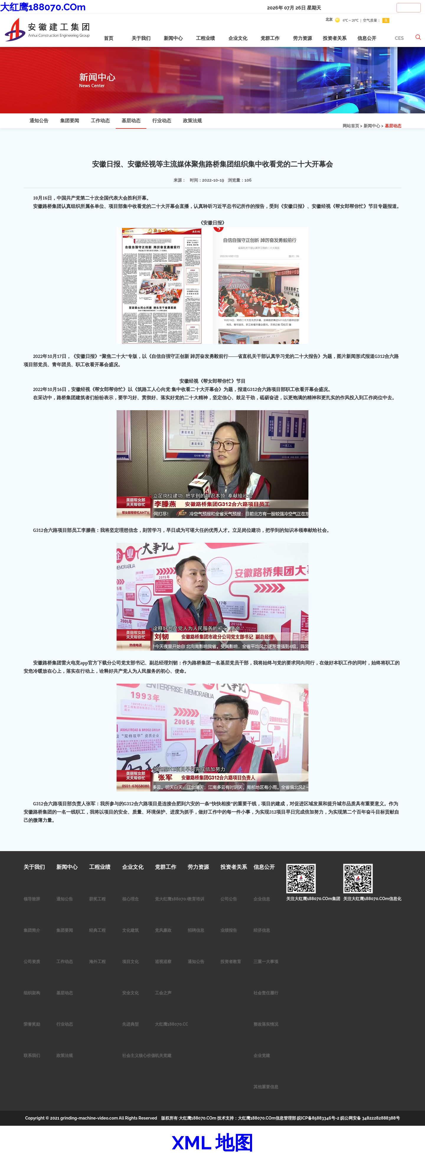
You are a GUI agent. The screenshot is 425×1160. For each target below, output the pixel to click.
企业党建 (262, 1055)
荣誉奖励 (32, 1024)
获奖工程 (97, 899)
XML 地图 (212, 1143)
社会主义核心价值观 (140, 1055)
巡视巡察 (163, 961)
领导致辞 (32, 899)
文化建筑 (130, 930)
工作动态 (100, 120)
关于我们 (141, 38)
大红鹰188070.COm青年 (178, 1024)
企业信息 (262, 899)
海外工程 (97, 961)
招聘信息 (196, 930)
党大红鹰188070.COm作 (178, 899)
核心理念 (130, 899)
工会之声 (163, 992)
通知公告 (39, 120)
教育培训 (196, 899)
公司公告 (228, 899)
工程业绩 (205, 38)
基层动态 (393, 125)
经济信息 (262, 930)
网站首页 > (352, 125)
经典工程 (97, 930)
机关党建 (163, 1055)
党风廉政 (163, 930)
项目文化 (130, 961)
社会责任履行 (266, 992)
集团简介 (32, 930)
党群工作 (270, 38)
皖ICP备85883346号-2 (318, 1118)
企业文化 (237, 38)
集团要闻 (69, 120)
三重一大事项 (266, 961)
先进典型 (130, 1024)
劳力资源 (302, 38)
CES (399, 38)
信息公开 (366, 38)
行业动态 (161, 120)
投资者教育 (230, 961)
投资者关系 (334, 38)
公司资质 (32, 961)
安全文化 (130, 992)
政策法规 (192, 120)
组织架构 (32, 992)
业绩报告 (228, 930)
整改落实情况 (266, 1024)
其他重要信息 (266, 1086)
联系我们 (32, 1055)
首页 (108, 38)
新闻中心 (173, 38)
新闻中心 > (373, 125)
